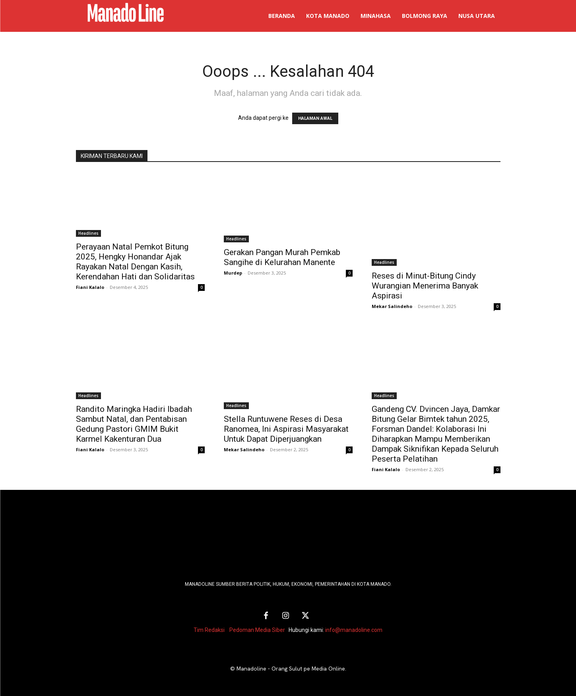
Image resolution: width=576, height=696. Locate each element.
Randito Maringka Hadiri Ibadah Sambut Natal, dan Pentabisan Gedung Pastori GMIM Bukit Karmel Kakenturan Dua (134, 424)
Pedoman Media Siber (257, 630)
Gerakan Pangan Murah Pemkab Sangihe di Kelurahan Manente (282, 257)
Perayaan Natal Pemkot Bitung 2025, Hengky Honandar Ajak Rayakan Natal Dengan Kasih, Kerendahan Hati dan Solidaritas (135, 261)
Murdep (233, 273)
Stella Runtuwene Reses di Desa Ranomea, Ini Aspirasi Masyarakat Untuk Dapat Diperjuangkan (286, 429)
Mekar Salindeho (392, 306)
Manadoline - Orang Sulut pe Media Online (291, 668)
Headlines (88, 233)
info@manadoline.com (353, 630)
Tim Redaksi (209, 630)
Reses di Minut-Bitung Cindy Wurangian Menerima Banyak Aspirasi (425, 285)
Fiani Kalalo (90, 287)
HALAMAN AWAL (315, 118)
